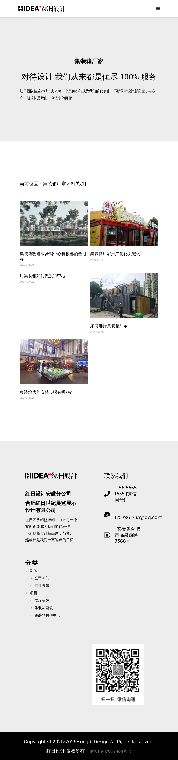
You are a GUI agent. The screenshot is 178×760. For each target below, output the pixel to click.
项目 (33, 593)
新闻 (33, 570)
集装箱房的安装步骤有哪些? (46, 392)
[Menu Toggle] (158, 8)
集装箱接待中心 (47, 615)
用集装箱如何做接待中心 (43, 275)
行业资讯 (42, 585)
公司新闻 (42, 578)
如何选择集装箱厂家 (109, 325)
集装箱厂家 (89, 60)
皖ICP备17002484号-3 (111, 750)
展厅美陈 (42, 600)
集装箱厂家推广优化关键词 (115, 253)
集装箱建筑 (44, 607)
